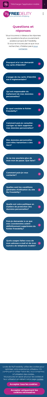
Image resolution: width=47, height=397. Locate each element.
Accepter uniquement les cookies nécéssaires (24, 391)
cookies (40, 379)
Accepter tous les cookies (23, 384)
